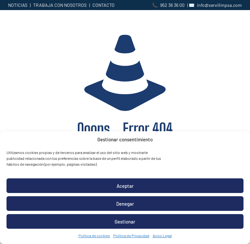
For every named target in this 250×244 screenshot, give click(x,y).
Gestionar (125, 222)
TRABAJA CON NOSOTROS (60, 5)
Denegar (125, 204)
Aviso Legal (162, 235)
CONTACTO (103, 5)
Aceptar (125, 186)
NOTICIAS (17, 5)
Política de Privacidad (131, 235)
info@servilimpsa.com (219, 5)
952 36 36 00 (172, 5)
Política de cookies (94, 235)
